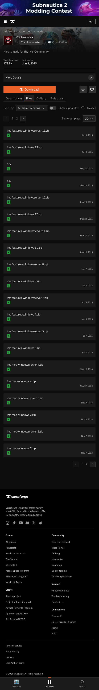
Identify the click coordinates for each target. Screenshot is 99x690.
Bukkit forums (59, 571)
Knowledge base (60, 591)
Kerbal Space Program (17, 571)
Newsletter (57, 559)
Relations (57, 98)
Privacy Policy (12, 651)
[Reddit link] (41, 523)
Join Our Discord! (61, 542)
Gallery (41, 98)
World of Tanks (14, 582)
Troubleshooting (60, 596)
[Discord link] (27, 523)
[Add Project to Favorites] (83, 89)
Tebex (55, 628)
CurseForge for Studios (64, 622)
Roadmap (57, 565)
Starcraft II (11, 565)
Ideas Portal (58, 548)
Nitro (54, 633)
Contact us (57, 602)
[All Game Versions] (30, 108)
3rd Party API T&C (15, 619)
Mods (39, 31)
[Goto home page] (12, 21)
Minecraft (11, 548)
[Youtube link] (21, 523)
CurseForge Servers (62, 576)
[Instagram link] (8, 523)
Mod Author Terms (15, 663)
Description (14, 98)
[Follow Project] (92, 89)
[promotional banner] (49, 8)
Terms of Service (14, 646)
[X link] (34, 523)
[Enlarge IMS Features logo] (8, 40)
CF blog (56, 553)
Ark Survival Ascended (17, 31)
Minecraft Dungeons (17, 576)
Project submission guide (19, 602)
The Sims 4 (11, 559)
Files (29, 98)
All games (11, 542)
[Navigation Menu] (5, 21)
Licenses (10, 657)
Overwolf (56, 616)
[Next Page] (23, 118)
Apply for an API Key (17, 614)
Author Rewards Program (19, 608)
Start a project (13, 596)
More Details (50, 77)
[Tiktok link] (14, 523)
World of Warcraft (15, 553)
